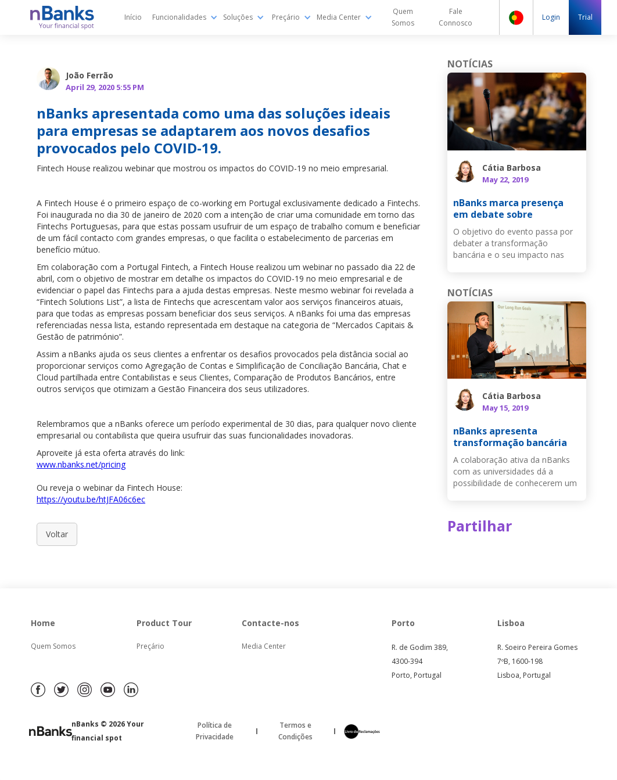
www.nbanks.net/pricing (81, 464)
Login (551, 17)
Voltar (57, 534)
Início (133, 17)
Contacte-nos (270, 622)
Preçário (150, 646)
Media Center (264, 646)
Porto (403, 622)
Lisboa (511, 622)
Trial (585, 17)
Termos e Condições (295, 731)
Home (43, 622)
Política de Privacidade (215, 731)
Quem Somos (53, 646)
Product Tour (164, 622)
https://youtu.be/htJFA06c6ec (91, 499)
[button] (185, 17)
